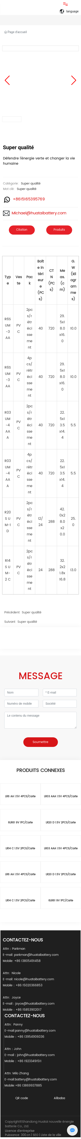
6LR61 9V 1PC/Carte (20, 823)
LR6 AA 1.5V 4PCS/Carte (20, 796)
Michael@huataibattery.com (39, 213)
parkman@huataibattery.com (36, 954)
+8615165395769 (29, 199)
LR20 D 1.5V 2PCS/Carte (61, 823)
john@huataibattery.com (36, 1055)
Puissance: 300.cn (17, 1135)
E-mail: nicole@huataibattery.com (28, 979)
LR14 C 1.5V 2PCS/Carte (20, 848)
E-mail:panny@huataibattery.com (32, 1030)
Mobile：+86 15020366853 (22, 985)
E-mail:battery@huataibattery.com (31, 1079)
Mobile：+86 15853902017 (22, 1009)
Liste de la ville (51, 1135)
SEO (35, 1135)
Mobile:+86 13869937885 (23, 1085)
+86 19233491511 (29, 1061)
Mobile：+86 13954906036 (24, 1036)
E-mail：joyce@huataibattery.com (28, 1003)
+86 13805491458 (27, 960)
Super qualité (31, 183)
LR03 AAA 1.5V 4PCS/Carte (61, 796)
